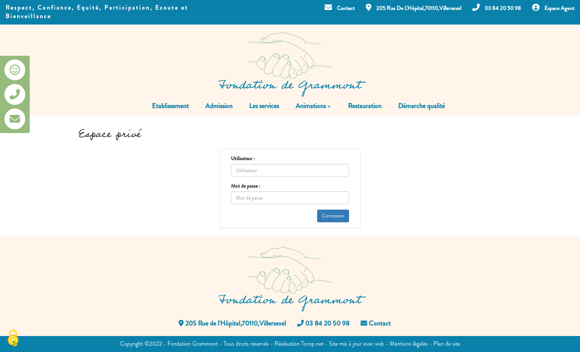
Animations (313, 106)
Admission (218, 106)
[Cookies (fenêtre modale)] (13, 339)
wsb (379, 343)
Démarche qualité (421, 106)
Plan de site (446, 343)
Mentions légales (409, 343)
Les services (264, 106)
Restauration (364, 106)
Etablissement (170, 106)
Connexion (333, 215)
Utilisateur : (243, 158)
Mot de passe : (245, 186)
